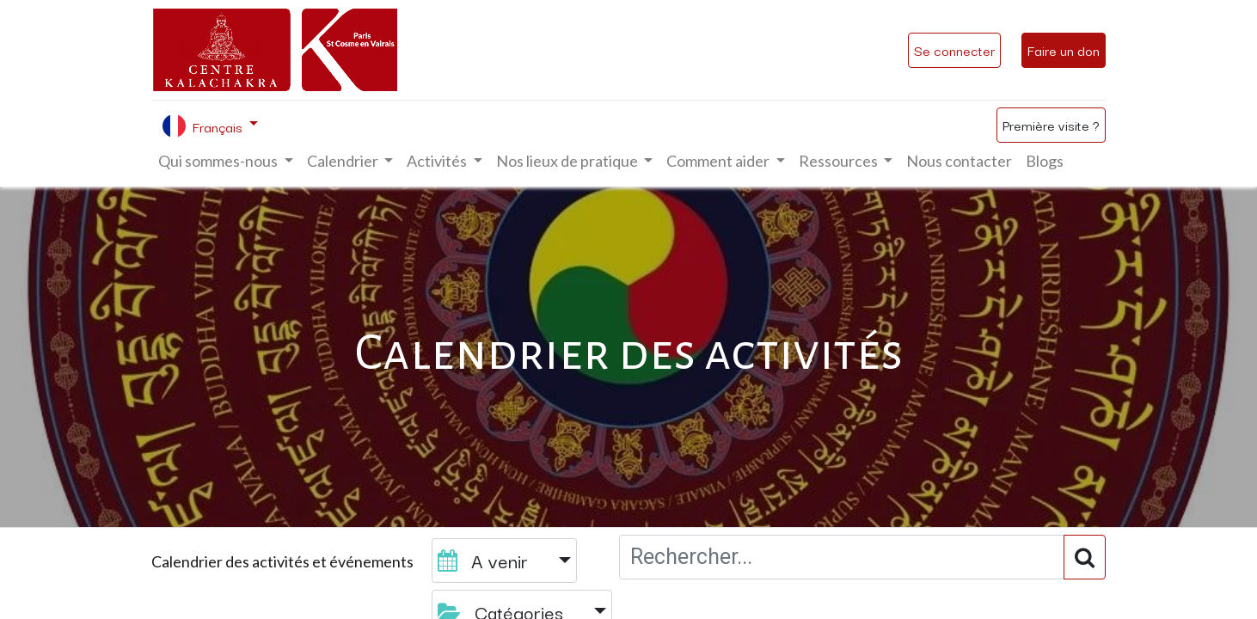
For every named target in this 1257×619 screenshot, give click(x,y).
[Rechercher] (1085, 557)
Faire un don (1063, 50)
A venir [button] (485, 560)
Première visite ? (1051, 124)
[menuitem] (959, 161)
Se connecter (954, 50)
